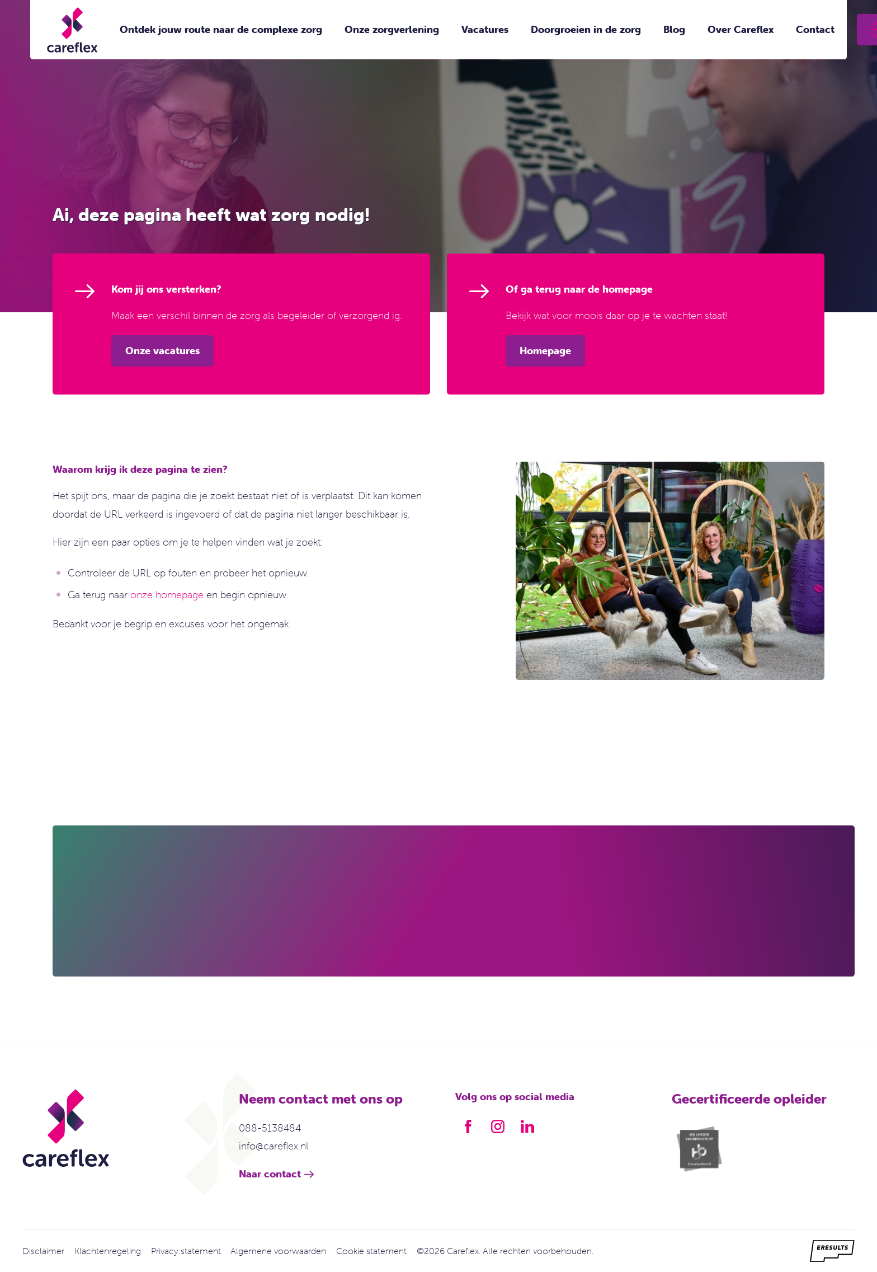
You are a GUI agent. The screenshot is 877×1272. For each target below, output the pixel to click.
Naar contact (270, 1173)
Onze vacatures (162, 350)
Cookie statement (371, 1250)
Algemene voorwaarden (278, 1250)
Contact (815, 29)
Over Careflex (741, 29)
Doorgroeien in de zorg (586, 29)
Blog (674, 29)
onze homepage (167, 594)
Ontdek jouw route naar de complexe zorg (221, 29)
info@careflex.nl (273, 1145)
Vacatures (484, 29)
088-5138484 (270, 1127)
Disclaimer (43, 1250)
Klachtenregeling (107, 1250)
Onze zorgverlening (392, 29)
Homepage (545, 350)
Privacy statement (186, 1250)
